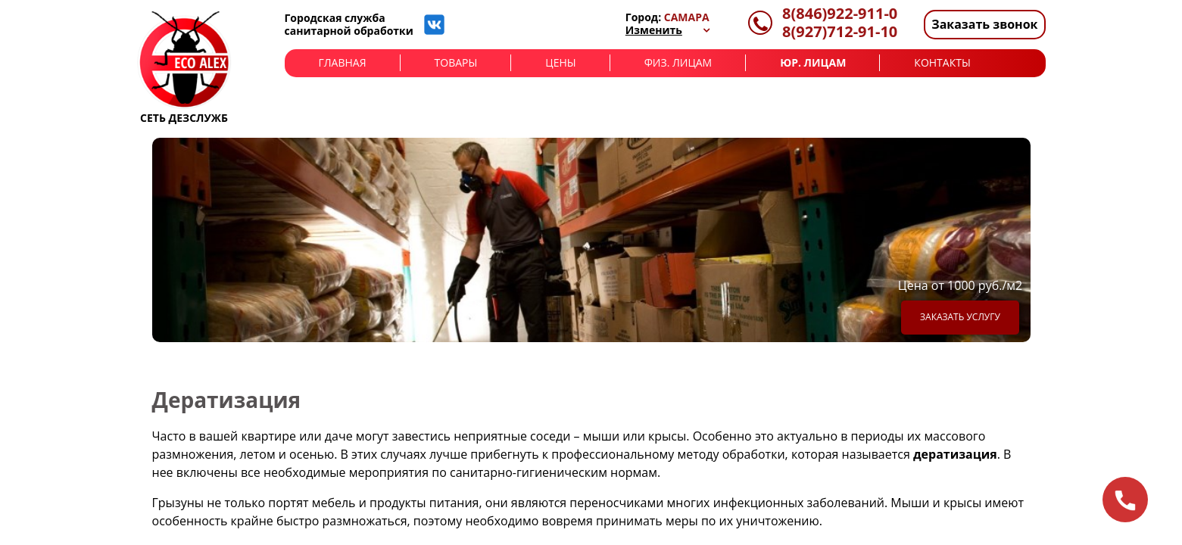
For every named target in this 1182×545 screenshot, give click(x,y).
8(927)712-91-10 (839, 32)
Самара (687, 17)
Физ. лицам (678, 62)
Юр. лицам (813, 62)
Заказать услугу (960, 316)
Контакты (942, 62)
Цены (560, 62)
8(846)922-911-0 (839, 14)
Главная (342, 62)
